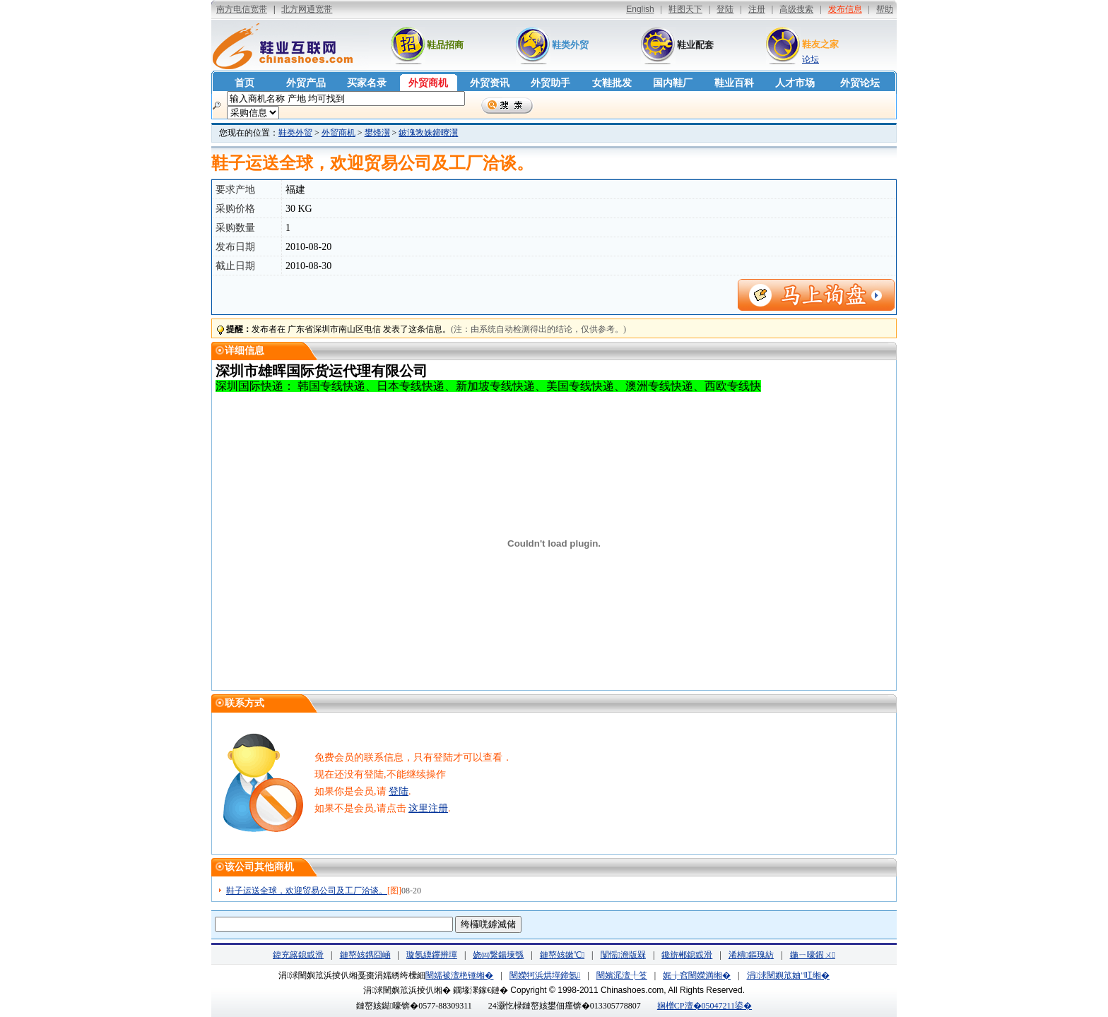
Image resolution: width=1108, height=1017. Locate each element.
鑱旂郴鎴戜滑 (686, 955)
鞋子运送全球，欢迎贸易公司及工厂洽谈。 (306, 891)
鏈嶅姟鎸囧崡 (365, 955)
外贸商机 (428, 83)
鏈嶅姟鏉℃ (562, 955)
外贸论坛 (860, 83)
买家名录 (367, 83)
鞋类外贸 (570, 45)
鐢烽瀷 (377, 133)
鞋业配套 (695, 45)
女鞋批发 (612, 83)
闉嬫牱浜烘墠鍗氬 (544, 975)
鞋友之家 (820, 44)
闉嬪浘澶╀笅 (621, 975)
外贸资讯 (489, 83)
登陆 (398, 791)
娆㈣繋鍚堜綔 (498, 955)
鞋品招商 (445, 45)
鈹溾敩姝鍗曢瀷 (428, 133)
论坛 (810, 59)
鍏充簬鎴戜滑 (298, 955)
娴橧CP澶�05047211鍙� (704, 1006)
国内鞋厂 (672, 83)
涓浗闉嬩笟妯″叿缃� (788, 975)
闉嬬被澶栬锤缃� (459, 975)
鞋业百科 (734, 83)
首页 (244, 83)
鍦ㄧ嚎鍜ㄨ (812, 955)
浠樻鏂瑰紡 (751, 955)
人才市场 (795, 83)
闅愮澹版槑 (623, 955)
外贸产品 (306, 83)
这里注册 (428, 808)
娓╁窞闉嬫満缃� (697, 975)
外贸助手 (550, 83)
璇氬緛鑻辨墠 (431, 955)
